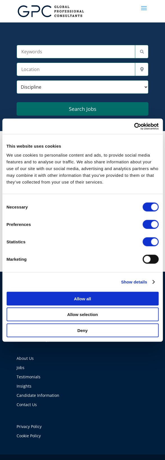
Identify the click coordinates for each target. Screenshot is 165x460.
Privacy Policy (29, 426)
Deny (82, 330)
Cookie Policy (29, 435)
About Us (25, 358)
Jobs (20, 367)
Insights (24, 386)
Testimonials (28, 376)
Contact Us (27, 404)
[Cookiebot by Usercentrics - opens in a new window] (134, 126)
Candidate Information (38, 395)
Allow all (82, 298)
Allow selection (82, 314)
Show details (134, 282)
